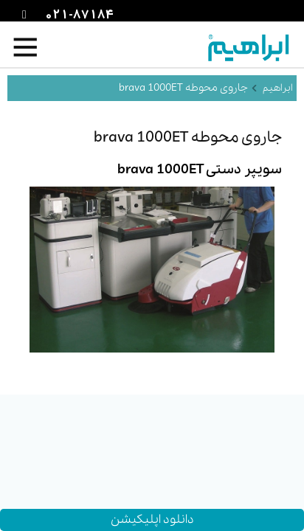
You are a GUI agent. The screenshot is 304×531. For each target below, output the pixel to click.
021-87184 (77, 15)
